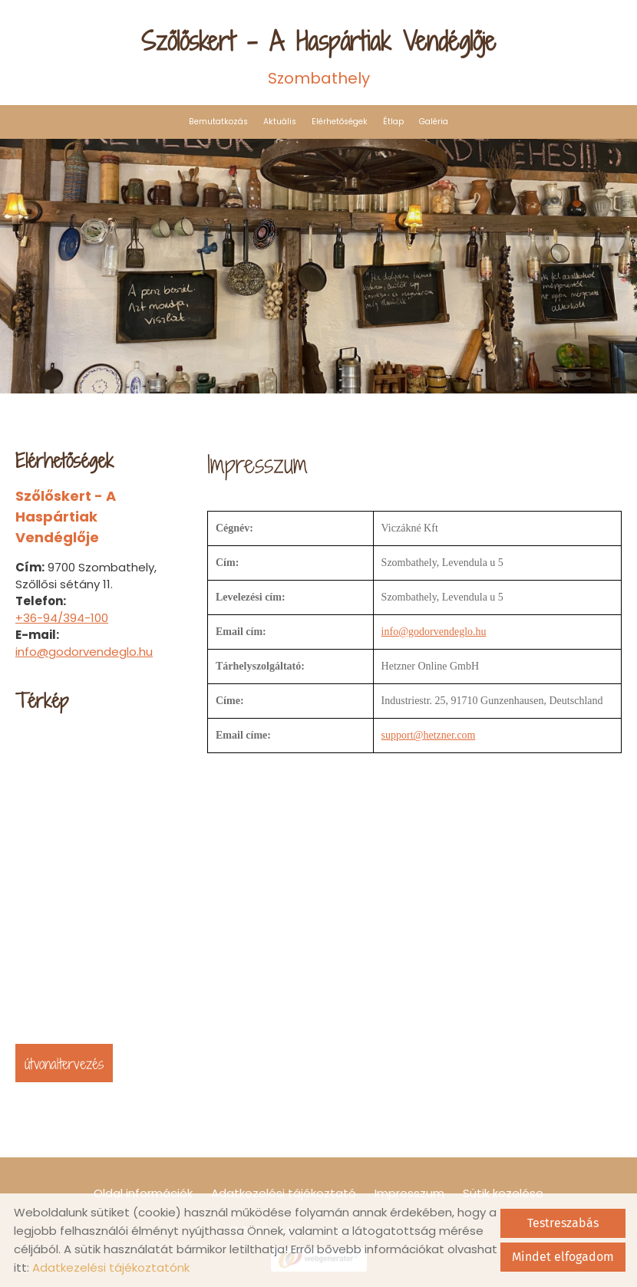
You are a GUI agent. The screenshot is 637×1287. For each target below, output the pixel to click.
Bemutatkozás (218, 121)
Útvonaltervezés (64, 1063)
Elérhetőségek (340, 121)
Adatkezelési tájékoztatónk (111, 1267)
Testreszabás (563, 1223)
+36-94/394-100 (61, 618)
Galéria (433, 121)
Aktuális (279, 121)
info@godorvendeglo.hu (84, 652)
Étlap (393, 121)
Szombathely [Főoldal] (318, 56)
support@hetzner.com (428, 735)
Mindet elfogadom (563, 1256)
